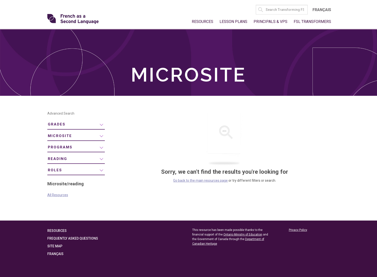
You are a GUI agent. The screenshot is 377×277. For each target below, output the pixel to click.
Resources (202, 21)
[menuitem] (76, 124)
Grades (56, 124)
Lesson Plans (233, 21)
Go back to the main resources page (200, 180)
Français (322, 9)
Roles (55, 170)
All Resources (57, 195)
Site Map (54, 246)
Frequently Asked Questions (72, 238)
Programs (60, 147)
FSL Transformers (312, 21)
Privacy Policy (298, 230)
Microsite (60, 136)
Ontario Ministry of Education (242, 234)
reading (57, 159)
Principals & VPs (270, 21)
